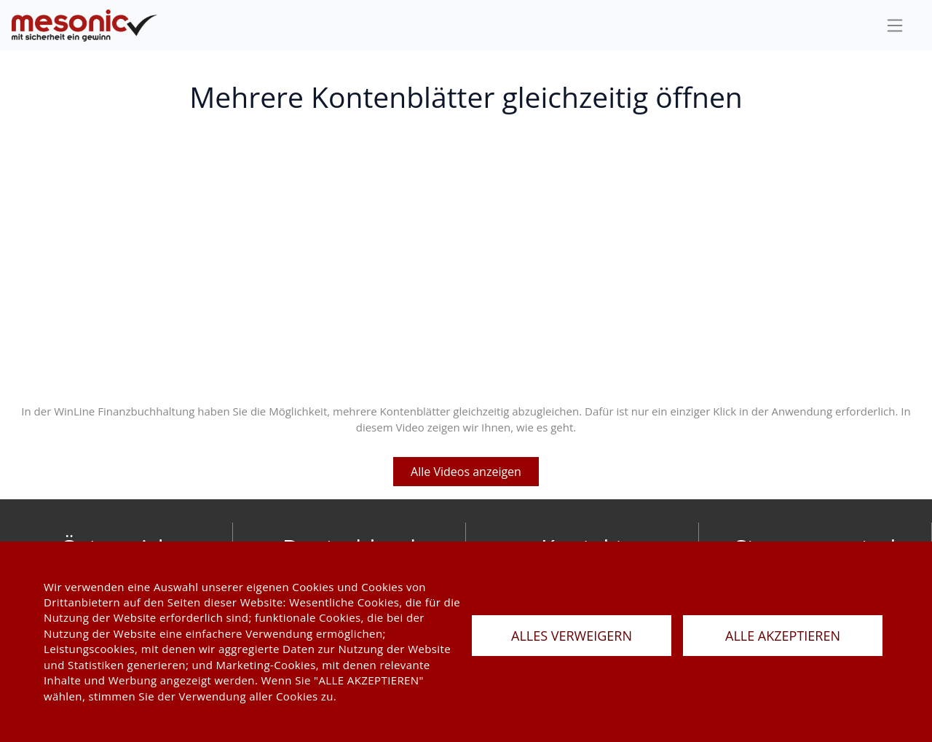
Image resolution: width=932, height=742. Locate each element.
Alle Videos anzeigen (466, 472)
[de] (84, 25)
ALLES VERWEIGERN (571, 635)
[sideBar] (895, 25)
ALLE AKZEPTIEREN (782, 635)
